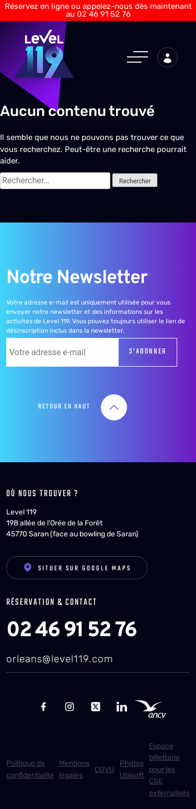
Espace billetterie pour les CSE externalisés (169, 770)
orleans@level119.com (59, 659)
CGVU (104, 769)
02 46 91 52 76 (71, 631)
